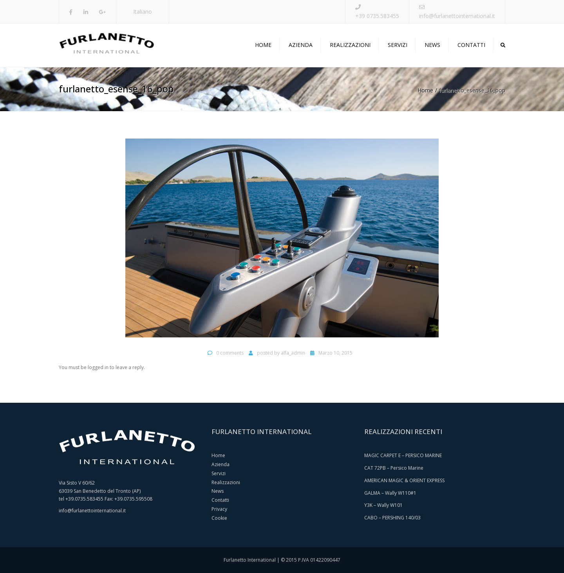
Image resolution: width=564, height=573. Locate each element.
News (432, 45)
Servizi (397, 45)
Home (263, 45)
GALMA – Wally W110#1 (390, 493)
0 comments (230, 353)
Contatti (471, 45)
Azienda (301, 45)
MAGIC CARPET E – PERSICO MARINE (403, 455)
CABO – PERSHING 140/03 (392, 517)
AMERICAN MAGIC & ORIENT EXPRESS (404, 480)
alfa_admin (293, 353)
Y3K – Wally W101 (383, 505)
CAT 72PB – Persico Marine (393, 468)
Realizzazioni (350, 45)
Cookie (219, 518)
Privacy (219, 509)
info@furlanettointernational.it (457, 16)
